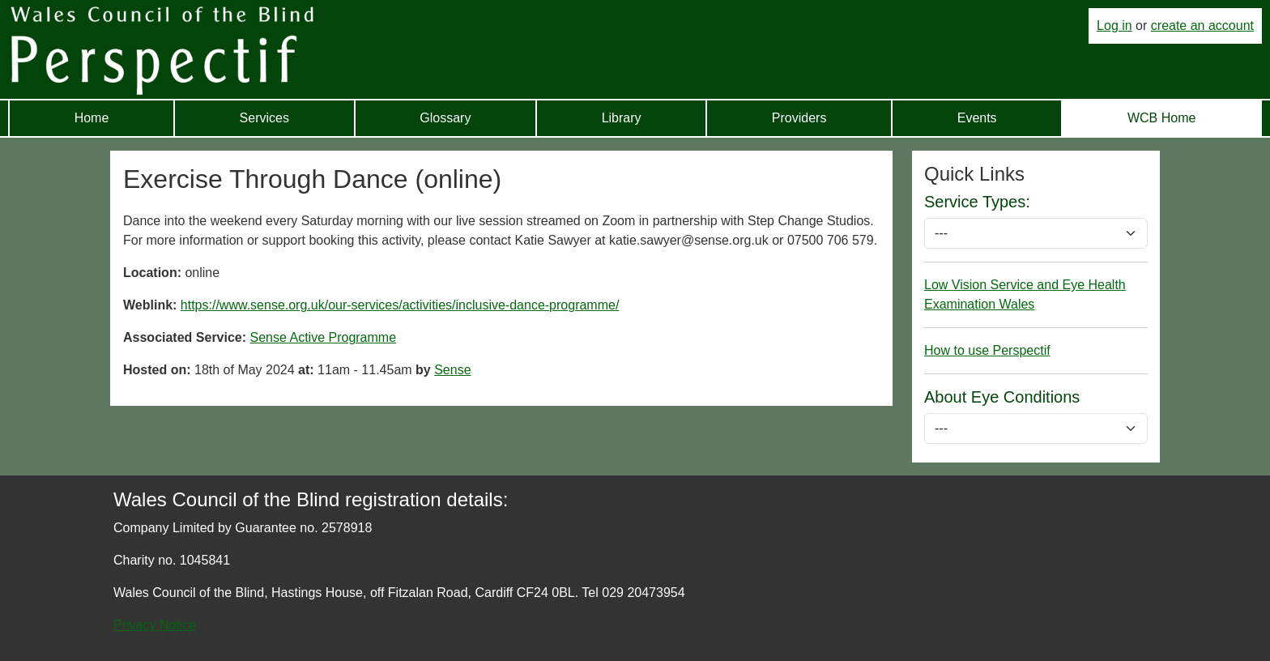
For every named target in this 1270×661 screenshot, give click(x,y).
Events (977, 118)
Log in (1114, 25)
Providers (799, 118)
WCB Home (1161, 118)
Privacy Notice (154, 625)
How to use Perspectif (987, 350)
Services (264, 118)
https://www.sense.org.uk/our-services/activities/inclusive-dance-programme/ (400, 305)
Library (621, 118)
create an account (1202, 25)
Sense (452, 370)
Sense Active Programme (323, 337)
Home (92, 118)
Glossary (445, 118)
